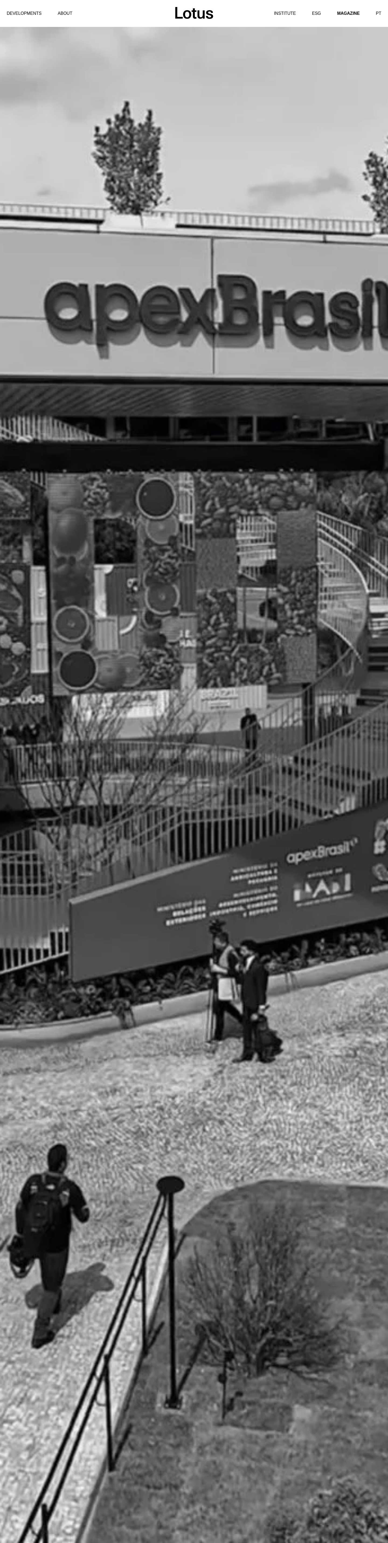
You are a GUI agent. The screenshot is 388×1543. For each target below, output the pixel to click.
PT (378, 13)
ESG (316, 13)
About (65, 13)
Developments (24, 13)
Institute (285, 13)
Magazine (348, 13)
